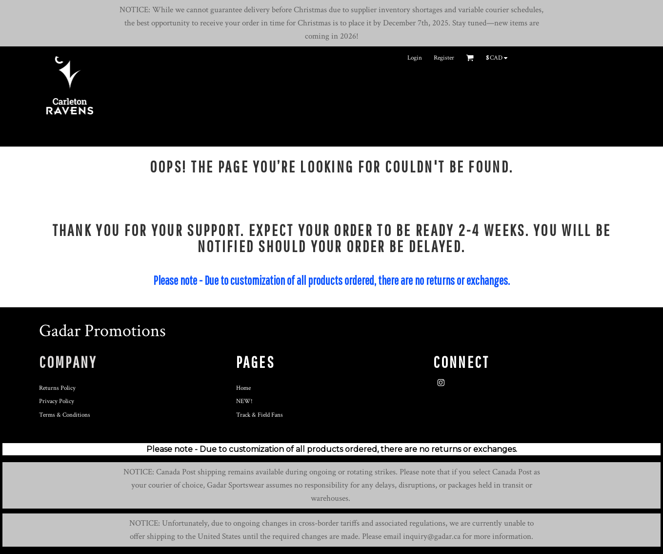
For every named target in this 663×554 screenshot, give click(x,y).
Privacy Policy (56, 401)
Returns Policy (57, 388)
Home (243, 388)
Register (444, 58)
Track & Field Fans (259, 415)
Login (414, 58)
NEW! (244, 401)
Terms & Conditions (64, 415)
